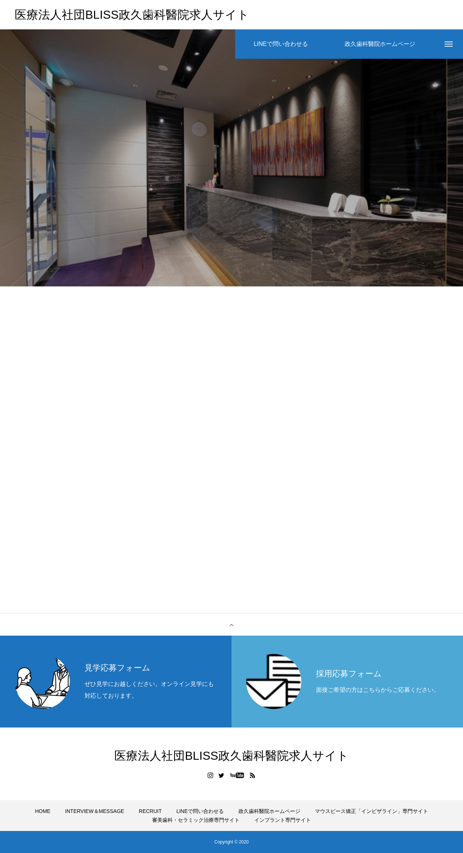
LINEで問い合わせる (200, 811)
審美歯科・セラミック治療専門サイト (196, 820)
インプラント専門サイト (282, 820)
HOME (42, 811)
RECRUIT (150, 811)
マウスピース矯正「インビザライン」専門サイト (371, 811)
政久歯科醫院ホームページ (269, 811)
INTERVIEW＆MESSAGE (94, 811)
